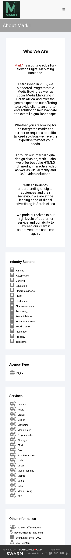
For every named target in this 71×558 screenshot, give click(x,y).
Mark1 (19, 65)
